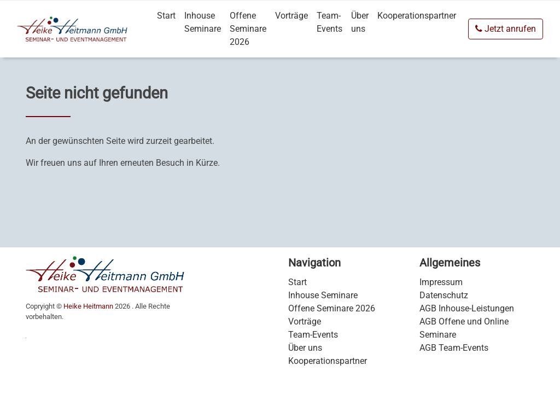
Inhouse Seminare (202, 22)
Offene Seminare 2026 (248, 28)
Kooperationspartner (416, 15)
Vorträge (291, 15)
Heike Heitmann (88, 306)
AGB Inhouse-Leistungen (466, 308)
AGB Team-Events (453, 348)
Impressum (441, 282)
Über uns (360, 22)
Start (166, 15)
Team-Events (329, 22)
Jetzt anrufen (505, 29)
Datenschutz (443, 295)
